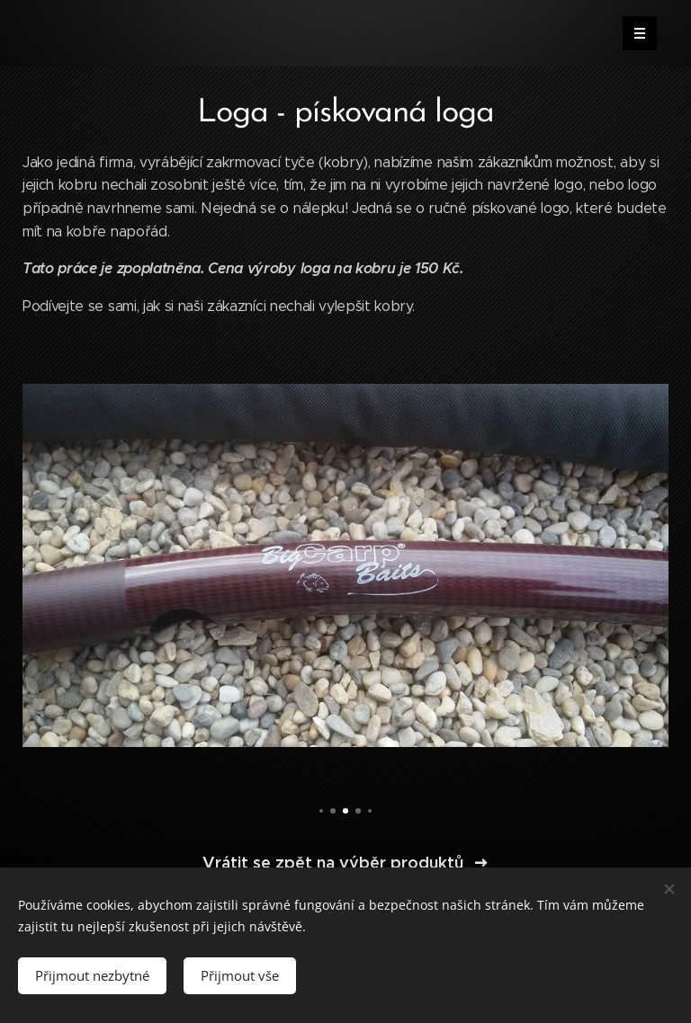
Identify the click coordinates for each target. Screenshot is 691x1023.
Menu (634, 33)
